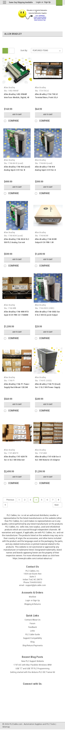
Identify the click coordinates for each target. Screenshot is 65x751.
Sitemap (6, 727)
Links (32, 631)
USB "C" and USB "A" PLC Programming (32, 668)
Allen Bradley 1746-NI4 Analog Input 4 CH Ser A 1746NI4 (45, 170)
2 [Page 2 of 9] (24, 500)
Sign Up (47, 2)
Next (58, 505)
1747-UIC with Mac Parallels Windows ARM (32, 665)
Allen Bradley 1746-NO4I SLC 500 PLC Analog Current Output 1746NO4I (16, 242)
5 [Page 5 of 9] (41, 500)
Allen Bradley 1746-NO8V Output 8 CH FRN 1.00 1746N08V (46, 242)
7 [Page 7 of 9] (52, 500)
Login (38, 2)
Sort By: (24, 50)
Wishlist (32, 597)
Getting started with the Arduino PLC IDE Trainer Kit (32, 672)
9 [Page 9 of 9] (5, 505)
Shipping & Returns (32, 604)
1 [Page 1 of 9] (19, 500)
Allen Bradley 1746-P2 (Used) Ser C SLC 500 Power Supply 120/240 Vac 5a (48, 387)
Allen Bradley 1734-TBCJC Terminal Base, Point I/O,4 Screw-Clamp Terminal (46, 97)
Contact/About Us (32, 620)
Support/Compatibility (32, 638)
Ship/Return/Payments (32, 645)
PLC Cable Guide (32, 634)
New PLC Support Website (32, 661)
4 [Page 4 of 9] (36, 500)
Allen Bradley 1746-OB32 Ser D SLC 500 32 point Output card (47, 315)
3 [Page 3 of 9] (30, 500)
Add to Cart (17, 114)
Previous (8, 499)
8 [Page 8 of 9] (58, 500)
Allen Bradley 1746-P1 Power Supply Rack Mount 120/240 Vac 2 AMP (16, 387)
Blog (32, 642)
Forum (32, 623)
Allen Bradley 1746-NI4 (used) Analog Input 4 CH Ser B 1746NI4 (17, 170)
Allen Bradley (9, 87)
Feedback (32, 627)
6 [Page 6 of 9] (47, 500)
